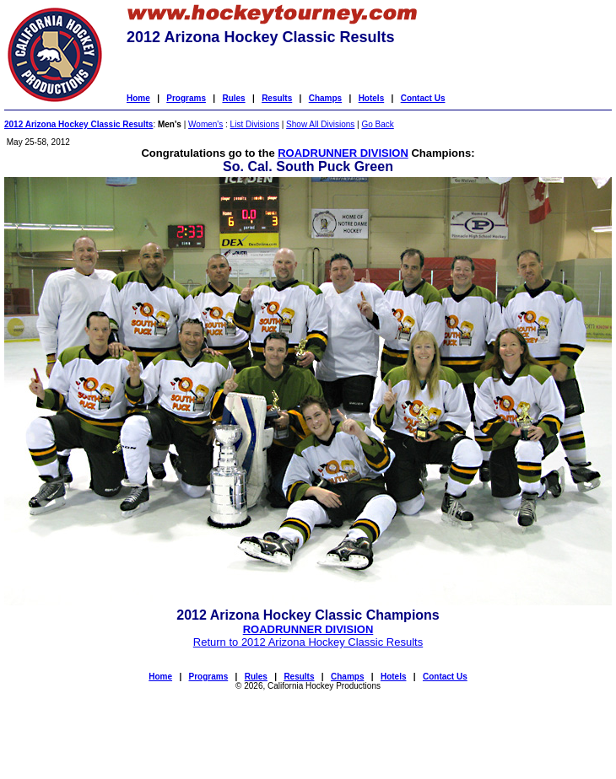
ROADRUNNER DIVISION (343, 153)
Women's (205, 124)
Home (138, 98)
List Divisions (254, 124)
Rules (233, 98)
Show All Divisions (320, 124)
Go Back (377, 124)
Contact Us (423, 98)
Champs (325, 98)
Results (277, 98)
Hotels (372, 98)
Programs (186, 98)
